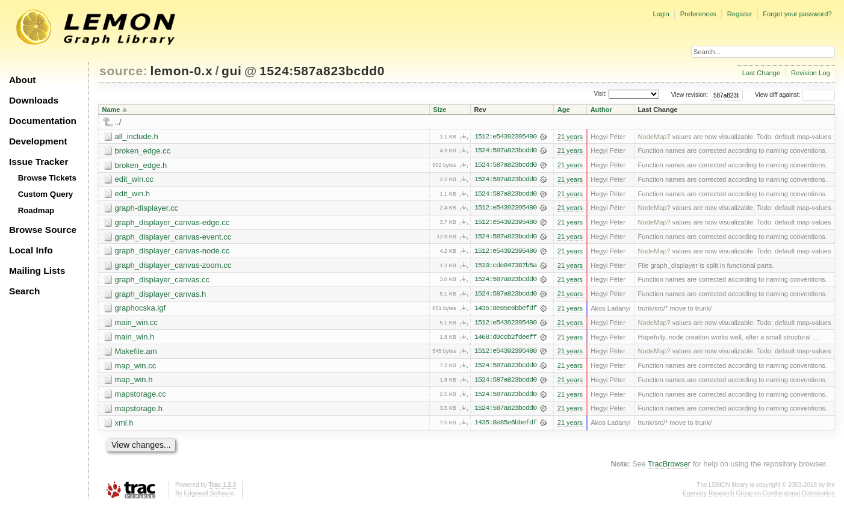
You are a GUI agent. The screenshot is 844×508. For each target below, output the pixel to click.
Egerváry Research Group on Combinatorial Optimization (759, 495)
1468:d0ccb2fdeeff (505, 339)
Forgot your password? (797, 13)
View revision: (690, 94)
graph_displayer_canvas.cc (162, 280)
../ (118, 121)
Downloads (33, 100)
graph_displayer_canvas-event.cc (173, 237)
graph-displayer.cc (147, 208)
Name (111, 109)
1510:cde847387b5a (505, 266)
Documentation (42, 121)
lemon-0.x (181, 71)
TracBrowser (669, 467)
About (22, 80)
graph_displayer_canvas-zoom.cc (173, 266)
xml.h (124, 425)
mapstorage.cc (140, 396)
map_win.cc (136, 367)
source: (123, 71)
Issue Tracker (38, 161)
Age (563, 109)
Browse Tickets (47, 177)
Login (661, 13)
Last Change (761, 72)
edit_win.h (132, 194)
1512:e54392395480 (505, 136)
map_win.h (134, 381)
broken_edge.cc (143, 150)
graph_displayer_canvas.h (160, 295)
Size (439, 109)
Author (601, 109)
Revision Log (810, 72)
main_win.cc (136, 324)
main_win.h (135, 338)
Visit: (600, 94)
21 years (570, 136)
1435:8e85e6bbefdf (505, 310)
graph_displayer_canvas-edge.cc (172, 223)
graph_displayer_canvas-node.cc (172, 251)
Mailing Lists (37, 270)
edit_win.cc (134, 179)
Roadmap (36, 210)
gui (231, 71)
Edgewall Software (209, 495)
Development (38, 141)
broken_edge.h (141, 165)
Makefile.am (136, 353)
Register (739, 13)
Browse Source (42, 230)
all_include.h (136, 136)
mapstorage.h (139, 410)
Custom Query (45, 194)
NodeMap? (654, 136)
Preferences (698, 13)
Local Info (31, 250)
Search (24, 291)
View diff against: (795, 94)
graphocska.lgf (140, 309)
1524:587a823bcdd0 (322, 71)
